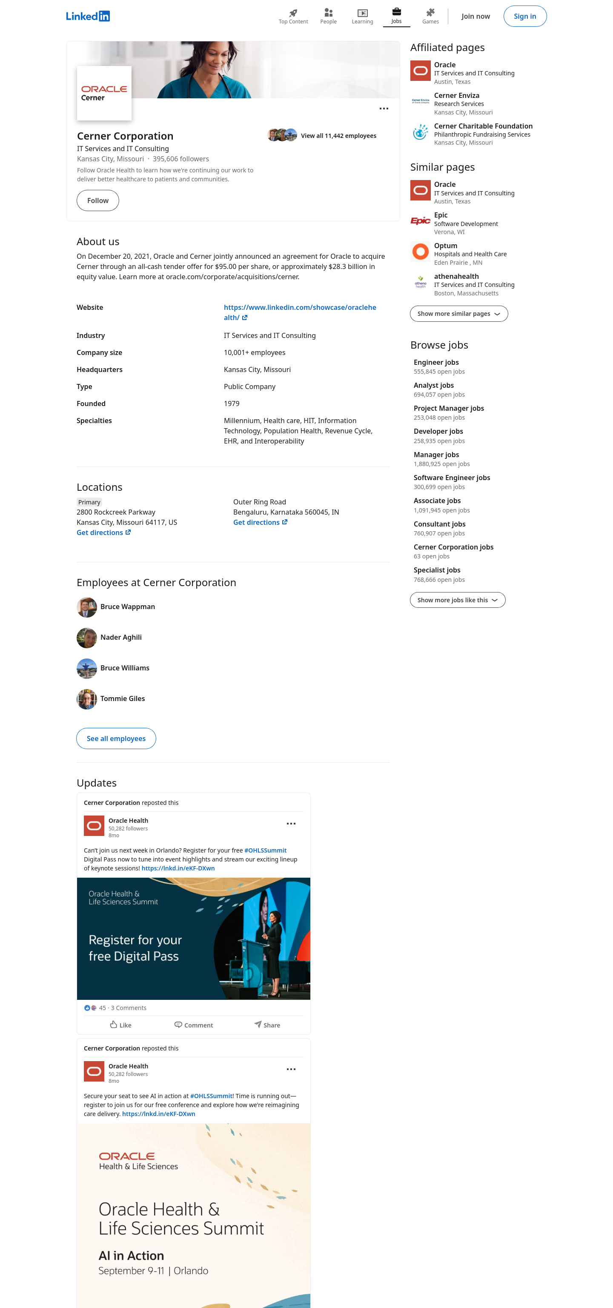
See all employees (116, 738)
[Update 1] (233, 914)
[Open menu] (384, 108)
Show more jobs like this (458, 600)
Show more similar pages (459, 313)
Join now (476, 16)
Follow (98, 200)
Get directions (104, 532)
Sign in (525, 16)
